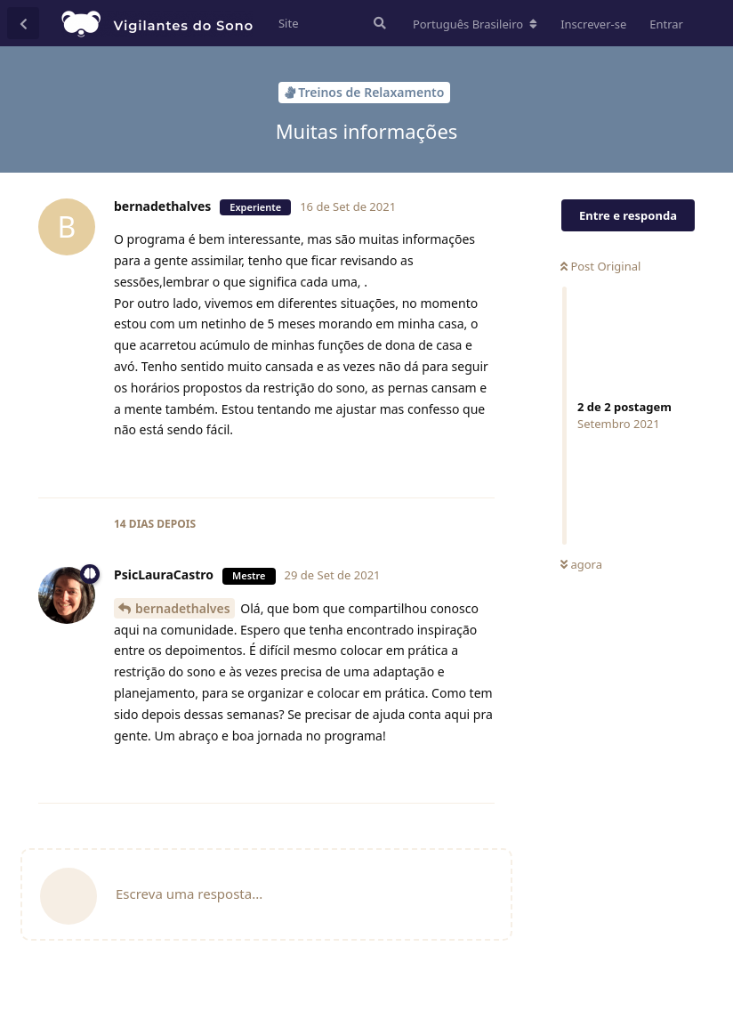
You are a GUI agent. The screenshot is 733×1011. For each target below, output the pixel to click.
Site (288, 23)
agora (581, 564)
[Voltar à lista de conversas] (23, 23)
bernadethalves (182, 608)
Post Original (600, 266)
